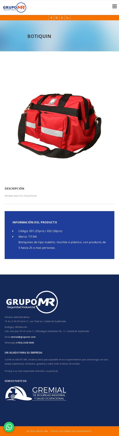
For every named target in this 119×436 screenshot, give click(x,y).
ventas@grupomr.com (23, 336)
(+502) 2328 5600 (24, 342)
